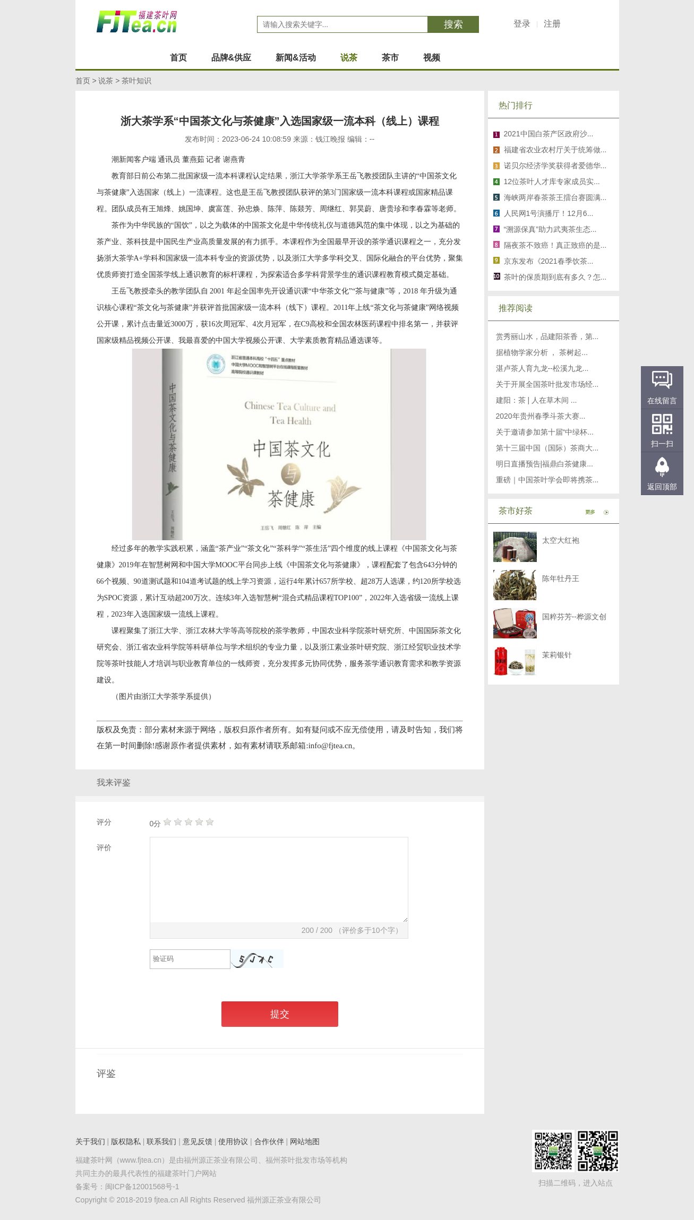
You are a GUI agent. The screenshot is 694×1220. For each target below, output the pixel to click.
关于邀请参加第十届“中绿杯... (545, 432)
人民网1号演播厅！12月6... (549, 213)
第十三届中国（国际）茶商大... (547, 448)
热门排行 (516, 105)
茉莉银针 (557, 655)
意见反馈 (197, 1141)
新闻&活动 (296, 57)
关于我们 (90, 1141)
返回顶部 (662, 486)
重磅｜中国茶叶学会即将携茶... (547, 479)
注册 (552, 23)
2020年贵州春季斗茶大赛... (541, 416)
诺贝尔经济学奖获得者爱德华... (555, 165)
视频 (431, 57)
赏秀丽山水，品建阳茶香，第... (547, 336)
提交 (279, 1014)
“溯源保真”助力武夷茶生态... (550, 229)
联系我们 (161, 1141)
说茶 (348, 57)
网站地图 (305, 1141)
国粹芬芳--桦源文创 (574, 616)
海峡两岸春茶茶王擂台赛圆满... (555, 197)
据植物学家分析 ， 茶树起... (542, 352)
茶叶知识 (136, 80)
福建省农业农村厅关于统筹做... (555, 149)
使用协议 (233, 1141)
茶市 (390, 57)
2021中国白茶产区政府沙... (549, 133)
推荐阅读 (516, 308)
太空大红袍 (560, 540)
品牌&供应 (231, 57)
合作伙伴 (269, 1141)
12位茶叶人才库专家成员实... (552, 181)
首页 (178, 57)
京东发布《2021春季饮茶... (549, 261)
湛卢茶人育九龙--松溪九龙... (542, 368)
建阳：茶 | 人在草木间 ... (536, 400)
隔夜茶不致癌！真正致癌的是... (555, 245)
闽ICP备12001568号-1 (142, 1186)
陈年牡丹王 (560, 578)
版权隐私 (126, 1141)
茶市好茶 (516, 510)
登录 (521, 23)
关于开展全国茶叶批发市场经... (547, 384)
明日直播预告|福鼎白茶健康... (544, 464)
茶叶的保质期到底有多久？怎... (555, 277)
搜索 (453, 24)
